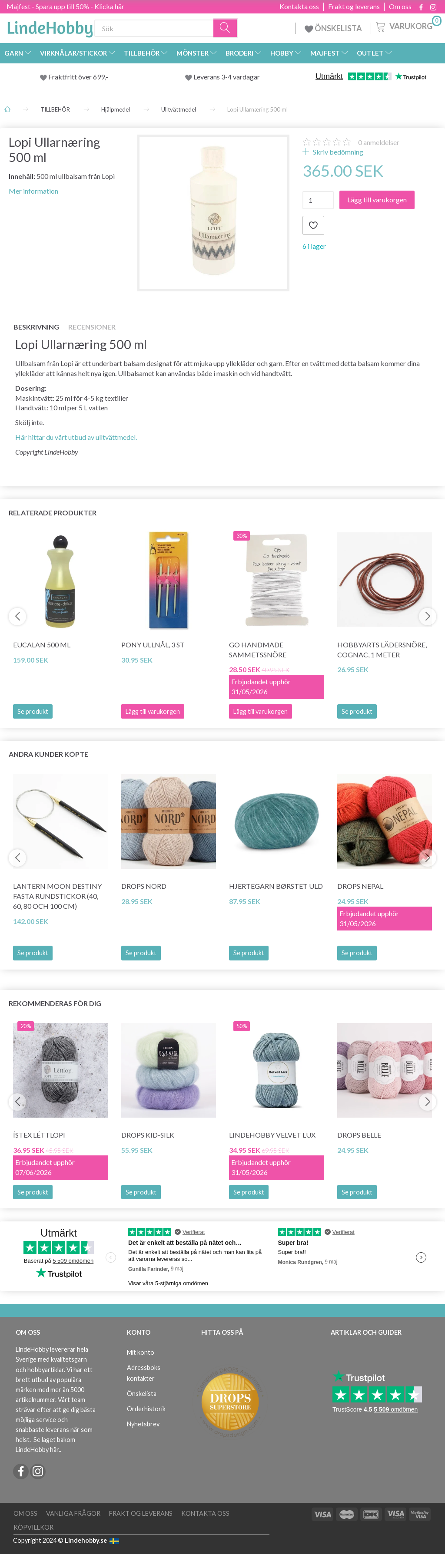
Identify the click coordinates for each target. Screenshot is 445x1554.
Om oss (400, 6)
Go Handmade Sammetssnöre (257, 649)
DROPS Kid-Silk (147, 1135)
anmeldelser (378, 142)
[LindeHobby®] (50, 26)
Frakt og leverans (354, 6)
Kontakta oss (299, 6)
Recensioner (92, 327)
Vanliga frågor (73, 1513)
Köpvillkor (33, 1527)
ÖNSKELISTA (333, 28)
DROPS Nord (143, 886)
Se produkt (32, 711)
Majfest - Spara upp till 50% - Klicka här (65, 6)
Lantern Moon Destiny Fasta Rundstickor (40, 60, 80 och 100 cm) (57, 896)
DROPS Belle (359, 1135)
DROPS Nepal (360, 886)
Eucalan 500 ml (41, 644)
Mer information (33, 191)
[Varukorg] (408, 25)
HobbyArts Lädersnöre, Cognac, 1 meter (382, 649)
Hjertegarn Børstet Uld (276, 886)
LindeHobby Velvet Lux (272, 1135)
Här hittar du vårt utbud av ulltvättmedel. (76, 437)
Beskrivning (36, 327)
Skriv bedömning (337, 152)
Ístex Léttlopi (39, 1135)
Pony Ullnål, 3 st (153, 644)
